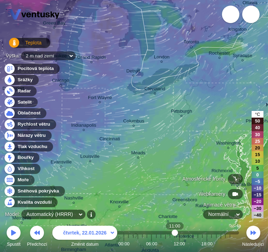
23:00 (230, 243)
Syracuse (242, 56)
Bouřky (21, 158)
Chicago (60, 81)
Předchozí (37, 237)
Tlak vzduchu (28, 147)
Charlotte (168, 217)
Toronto (191, 43)
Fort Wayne (100, 98)
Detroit (133, 72)
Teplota (21, 45)
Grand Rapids (91, 58)
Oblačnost (24, 113)
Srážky (21, 80)
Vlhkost (22, 169)
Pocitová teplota (31, 69)
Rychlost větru (29, 124)
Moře (19, 180)
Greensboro (184, 200)
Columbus (133, 122)
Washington (228, 144)
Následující (253, 237)
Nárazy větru (27, 136)
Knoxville (119, 202)
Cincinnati (109, 140)
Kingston (237, 30)
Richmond (222, 171)
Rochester (219, 54)
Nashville (73, 199)
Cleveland (154, 89)
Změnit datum (84, 237)
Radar (20, 91)
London (162, 58)
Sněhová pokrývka (34, 191)
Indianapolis (83, 126)
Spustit (14, 237)
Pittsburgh (181, 112)
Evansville (61, 163)
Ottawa (250, 3)
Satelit (20, 102)
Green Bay (54, 24)
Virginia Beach (245, 185)
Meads (138, 154)
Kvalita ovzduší (30, 202)
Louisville (89, 157)
